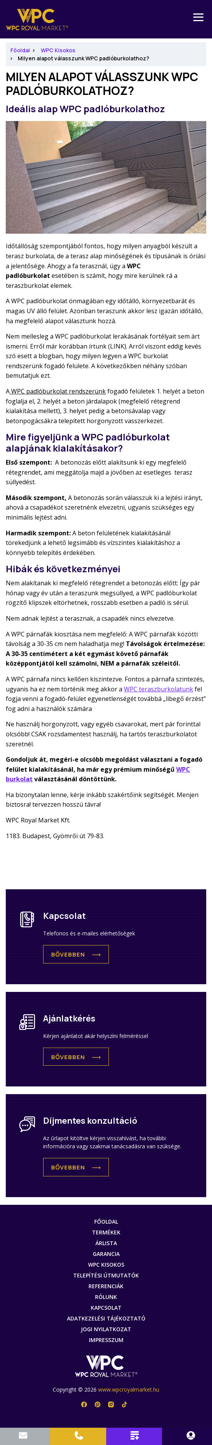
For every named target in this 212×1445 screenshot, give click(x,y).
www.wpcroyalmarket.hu (128, 1389)
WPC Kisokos (58, 50)
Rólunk (106, 1296)
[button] (76, 954)
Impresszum (106, 1340)
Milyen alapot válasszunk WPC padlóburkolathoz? (83, 58)
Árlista (106, 1243)
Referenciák (106, 1286)
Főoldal (20, 50)
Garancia (106, 1253)
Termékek (106, 1232)
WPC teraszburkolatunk (158, 689)
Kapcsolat (106, 1307)
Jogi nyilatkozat (106, 1329)
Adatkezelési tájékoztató (106, 1318)
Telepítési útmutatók (106, 1275)
